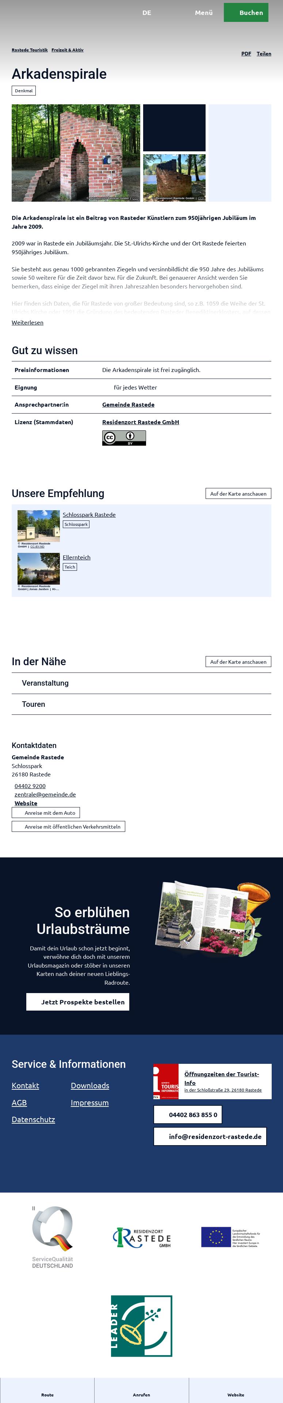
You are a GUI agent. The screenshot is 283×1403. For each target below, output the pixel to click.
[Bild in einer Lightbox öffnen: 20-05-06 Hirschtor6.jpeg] (39, 535)
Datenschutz (33, 1128)
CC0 (135, 198)
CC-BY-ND (37, 555)
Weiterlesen (27, 331)
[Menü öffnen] (190, 21)
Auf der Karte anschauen (238, 502)
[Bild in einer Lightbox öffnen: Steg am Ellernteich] (39, 577)
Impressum (90, 1111)
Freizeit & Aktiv (67, 50)
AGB (19, 1111)
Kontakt (25, 1094)
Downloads (90, 1094)
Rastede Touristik (30, 50)
